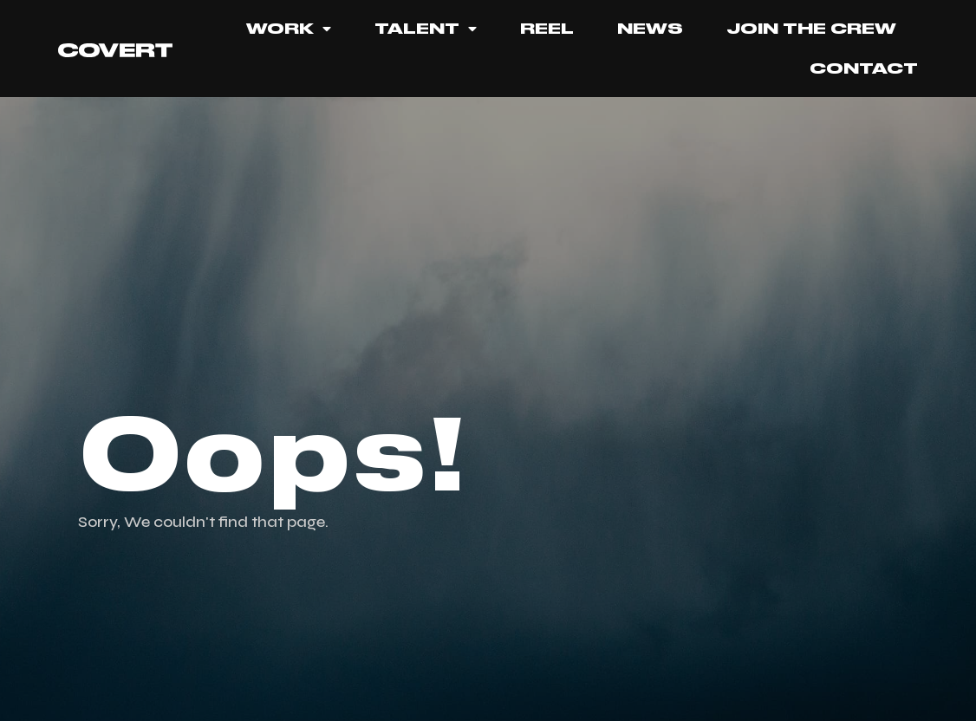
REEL (547, 28)
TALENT (425, 28)
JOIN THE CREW (811, 28)
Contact (864, 68)
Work (288, 28)
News (650, 28)
